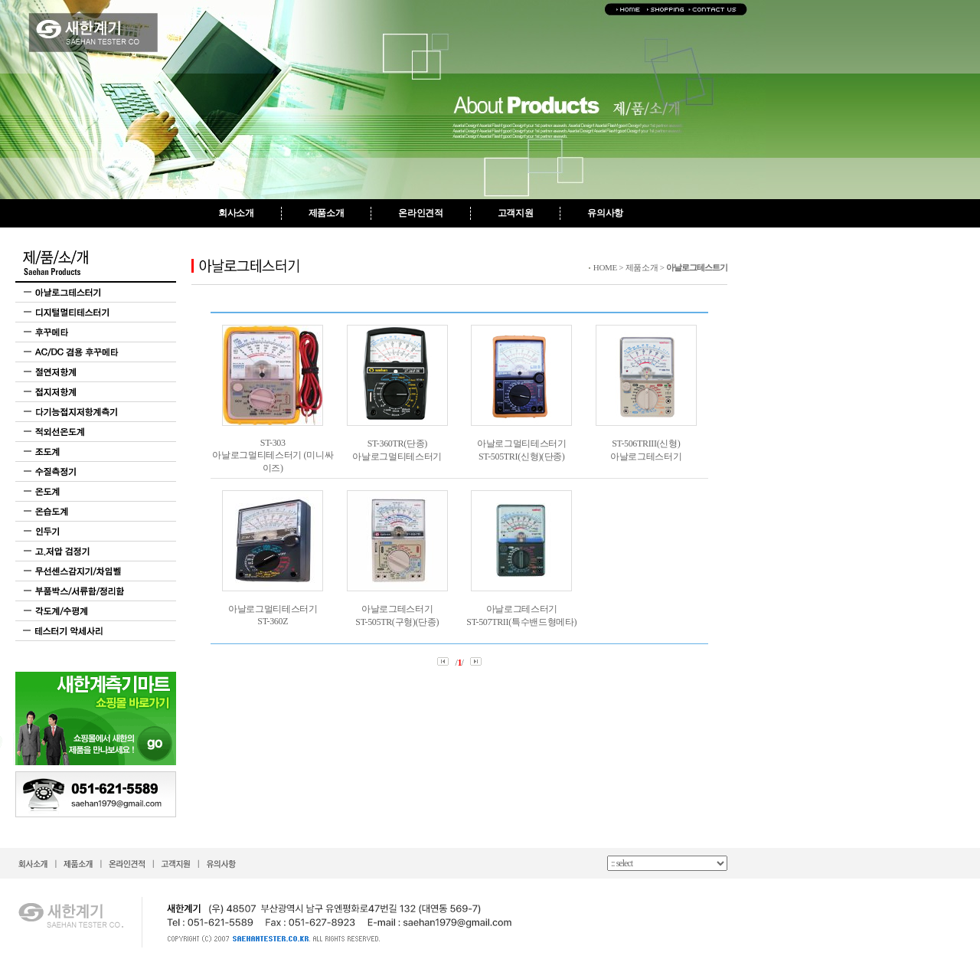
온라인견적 (420, 213)
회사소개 (236, 213)
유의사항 (605, 213)
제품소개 (327, 213)
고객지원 (516, 213)
